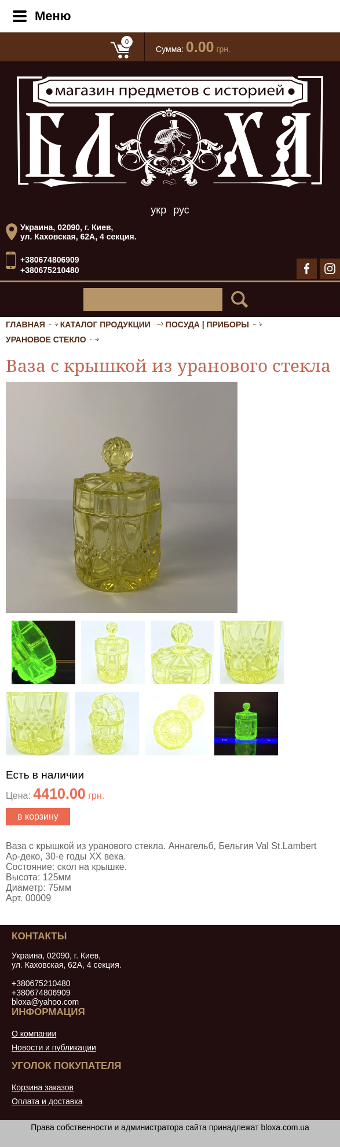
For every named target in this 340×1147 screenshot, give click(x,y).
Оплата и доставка (47, 1101)
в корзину (38, 816)
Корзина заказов (43, 1087)
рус (181, 210)
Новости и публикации (54, 1047)
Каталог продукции (105, 324)
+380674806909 (49, 260)
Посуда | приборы (207, 324)
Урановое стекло (46, 339)
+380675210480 (49, 270)
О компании (34, 1033)
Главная (25, 324)
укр (158, 210)
